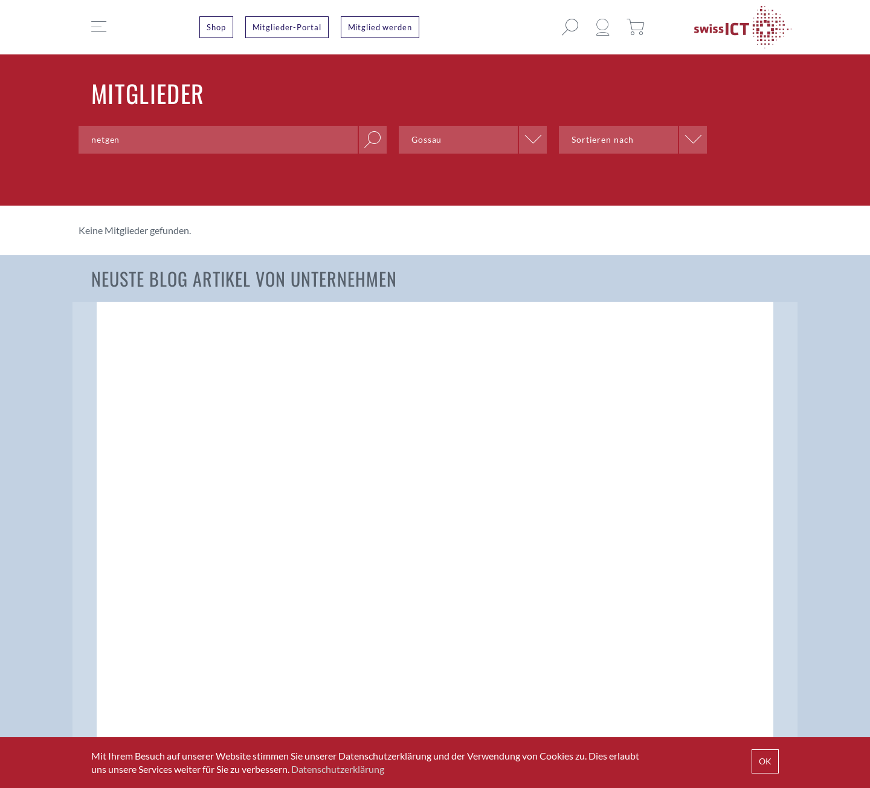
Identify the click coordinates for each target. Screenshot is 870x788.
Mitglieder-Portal (287, 27)
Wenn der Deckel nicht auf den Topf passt (701, 436)
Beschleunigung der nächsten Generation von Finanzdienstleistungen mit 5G (160, 452)
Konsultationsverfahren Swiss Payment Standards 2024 (338, 444)
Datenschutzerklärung (337, 769)
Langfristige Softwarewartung (500, 434)
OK (765, 761)
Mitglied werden (380, 27)
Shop (216, 27)
